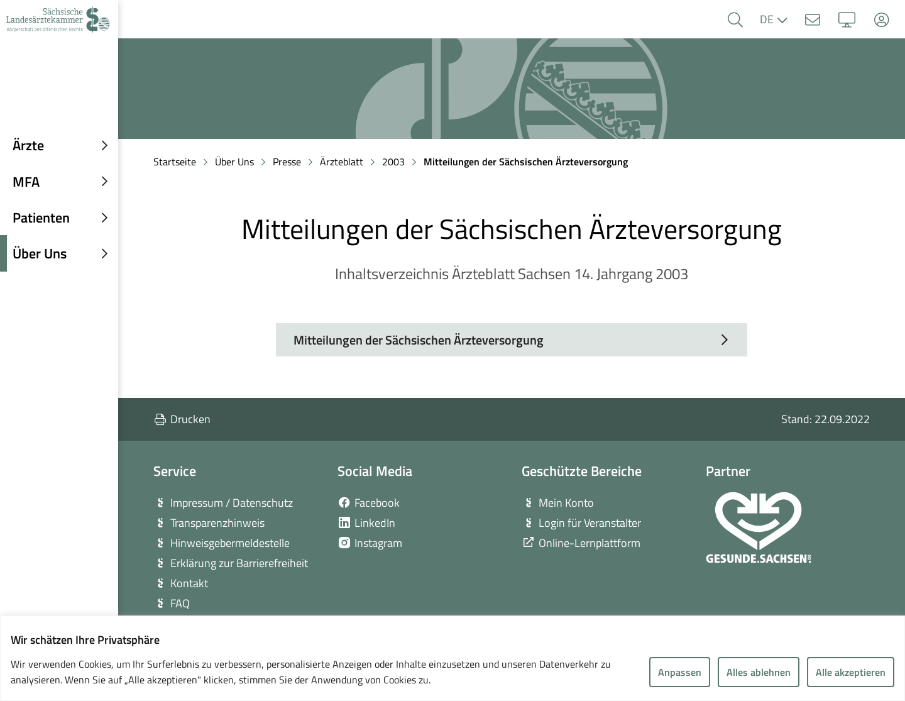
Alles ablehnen (759, 672)
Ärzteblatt (341, 161)
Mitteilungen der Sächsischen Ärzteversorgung (526, 161)
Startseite (174, 161)
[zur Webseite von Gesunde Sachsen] (758, 527)
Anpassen (679, 672)
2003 (393, 161)
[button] (735, 20)
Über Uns (234, 161)
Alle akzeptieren (851, 672)
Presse (287, 161)
